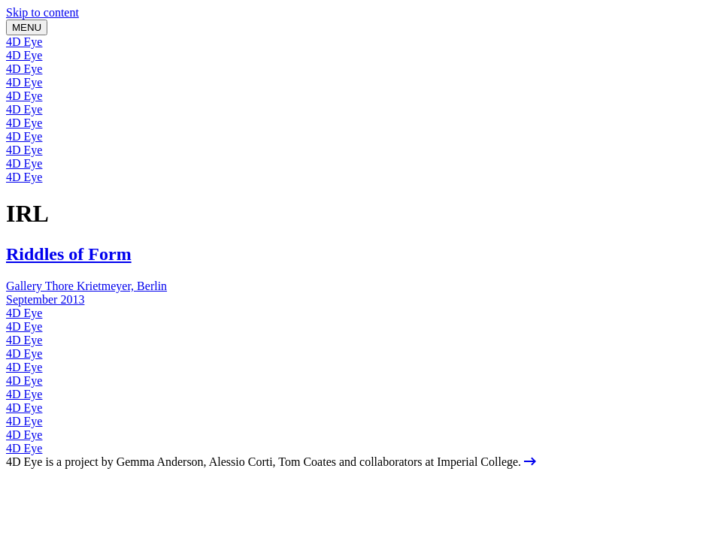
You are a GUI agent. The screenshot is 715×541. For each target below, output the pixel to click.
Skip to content (42, 12)
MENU (26, 27)
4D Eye (24, 41)
